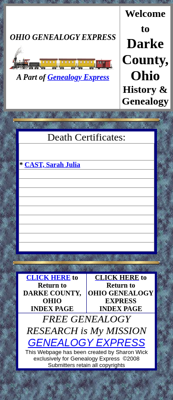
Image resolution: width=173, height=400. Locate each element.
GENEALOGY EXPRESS (86, 342)
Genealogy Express (79, 77)
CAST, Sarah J (47, 164)
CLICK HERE (48, 277)
